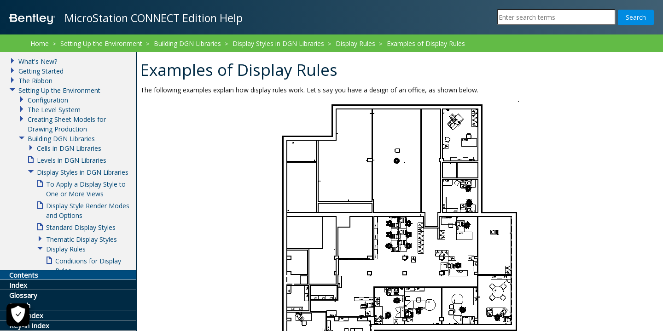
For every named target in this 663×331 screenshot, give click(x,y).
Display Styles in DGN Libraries (278, 43)
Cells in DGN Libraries (69, 148)
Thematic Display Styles (81, 239)
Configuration (48, 100)
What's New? (37, 61)
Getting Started (41, 71)
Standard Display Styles (81, 227)
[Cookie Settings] (17, 314)
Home (39, 43)
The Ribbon (35, 80)
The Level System (54, 109)
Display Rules (355, 43)
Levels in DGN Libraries (71, 160)
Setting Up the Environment (101, 43)
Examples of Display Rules (426, 43)
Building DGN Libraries (187, 43)
